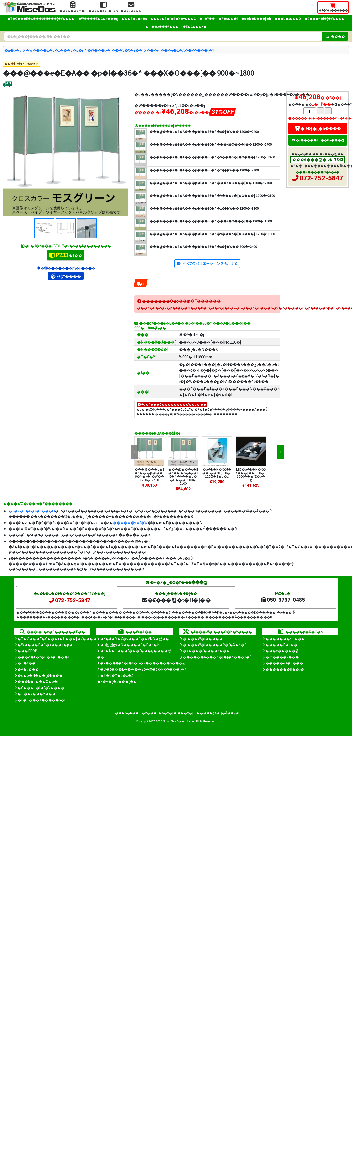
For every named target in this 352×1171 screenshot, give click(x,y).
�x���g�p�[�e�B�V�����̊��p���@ (143, 662)
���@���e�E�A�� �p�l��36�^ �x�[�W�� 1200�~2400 (149, 474)
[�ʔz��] (7, 84)
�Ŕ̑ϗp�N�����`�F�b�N (130, 644)
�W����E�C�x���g (98, 18)
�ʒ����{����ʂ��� (206, 650)
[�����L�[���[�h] (163, 36)
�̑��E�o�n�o (134, 18)
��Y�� (207, 18)
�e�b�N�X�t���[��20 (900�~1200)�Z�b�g (217, 473)
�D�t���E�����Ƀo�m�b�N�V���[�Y (143, 669)
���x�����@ (282, 650)
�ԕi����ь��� (282, 656)
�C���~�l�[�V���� (324, 18)
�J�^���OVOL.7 (176, 409)
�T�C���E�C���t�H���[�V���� (41, 18)
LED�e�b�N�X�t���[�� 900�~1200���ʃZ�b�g (251, 474)
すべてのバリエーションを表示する (210, 263)
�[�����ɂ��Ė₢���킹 (317, 140)
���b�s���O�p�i (38, 681)
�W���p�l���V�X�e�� (114, 50)
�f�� (65, 255)
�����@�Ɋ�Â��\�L (218, 712)
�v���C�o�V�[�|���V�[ (167, 712)
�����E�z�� (281, 644)
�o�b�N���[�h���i (40, 675)
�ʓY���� (65, 276)
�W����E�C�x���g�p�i (54, 50)
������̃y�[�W (130, 522)
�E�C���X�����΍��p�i (41, 699)
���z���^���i (162, 26)
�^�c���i (228, 18)
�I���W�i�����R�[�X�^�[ (214, 644)
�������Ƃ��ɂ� (285, 669)
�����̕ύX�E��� (284, 662)
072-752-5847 (321, 178)
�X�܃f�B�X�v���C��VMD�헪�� (134, 638)
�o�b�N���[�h (256, 18)
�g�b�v (12, 50)
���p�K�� (127, 712)
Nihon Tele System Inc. (177, 721)
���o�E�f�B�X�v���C (173, 18)
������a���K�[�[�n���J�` (217, 656)
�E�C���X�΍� (194, 26)
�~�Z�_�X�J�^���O (32, 510)
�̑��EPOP (27, 650)
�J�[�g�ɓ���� (317, 128)
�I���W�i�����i (203, 638)
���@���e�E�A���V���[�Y (180, 50)
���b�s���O (287, 18)
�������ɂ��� (285, 638)
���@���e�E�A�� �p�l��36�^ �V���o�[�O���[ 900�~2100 (183, 476)
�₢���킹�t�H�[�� (176, 600)
